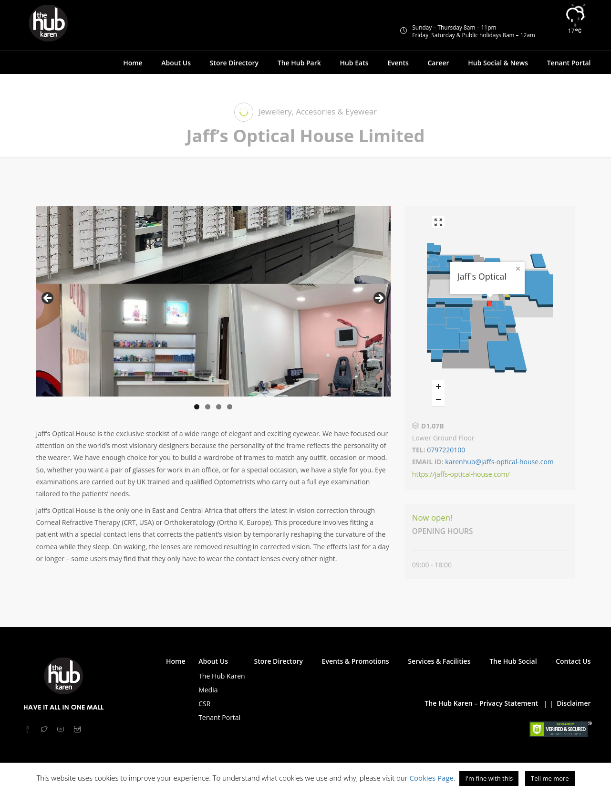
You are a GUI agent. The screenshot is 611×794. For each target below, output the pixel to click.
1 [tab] (196, 406)
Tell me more (550, 778)
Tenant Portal (569, 62)
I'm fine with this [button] (489, 778)
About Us (176, 62)
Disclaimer (573, 703)
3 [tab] (218, 406)
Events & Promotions (355, 661)
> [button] (379, 299)
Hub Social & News (498, 62)
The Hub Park (299, 62)
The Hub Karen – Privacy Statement (481, 703)
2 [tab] (207, 406)
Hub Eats (354, 62)
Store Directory (234, 62)
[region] (213, 301)
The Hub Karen (221, 675)
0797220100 (445, 449)
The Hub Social (513, 661)
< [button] (48, 299)
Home (133, 62)
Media (207, 689)
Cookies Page (431, 778)
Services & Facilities (439, 661)
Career (438, 62)
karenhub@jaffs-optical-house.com (499, 461)
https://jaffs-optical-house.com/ (461, 474)
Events (398, 62)
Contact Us (573, 661)
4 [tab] (229, 406)
